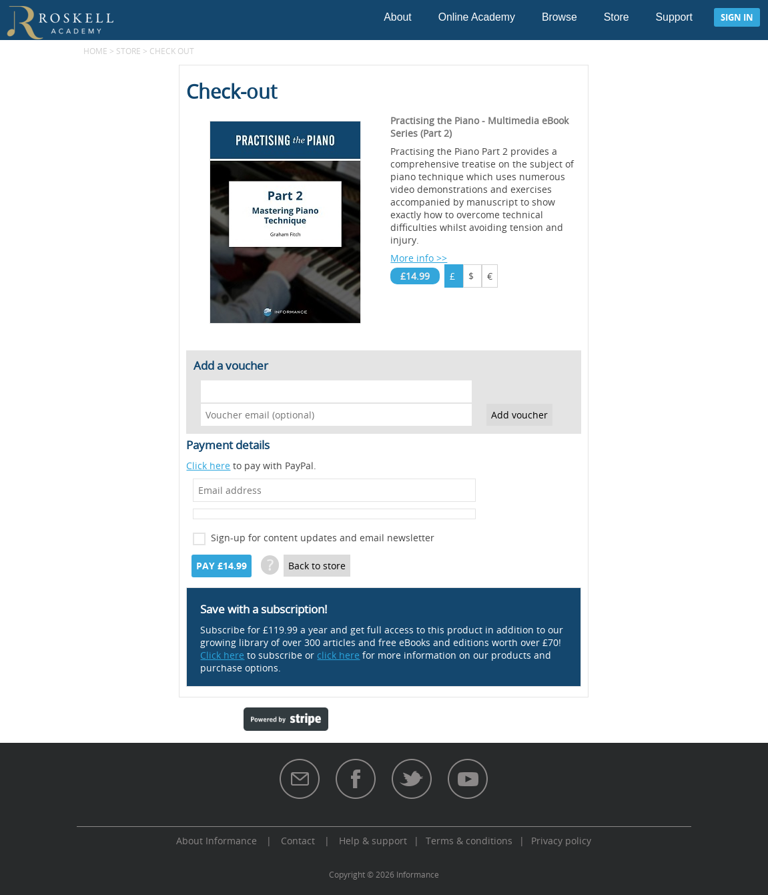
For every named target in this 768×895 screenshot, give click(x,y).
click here (338, 655)
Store (616, 17)
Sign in (737, 17)
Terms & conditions (469, 840)
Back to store (317, 565)
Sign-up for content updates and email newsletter (322, 537)
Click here (208, 465)
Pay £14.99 (221, 566)
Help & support (373, 840)
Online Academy (476, 17)
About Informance (216, 840)
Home (95, 50)
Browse (559, 17)
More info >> (418, 258)
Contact (298, 840)
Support (674, 17)
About (397, 17)
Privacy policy (561, 840)
